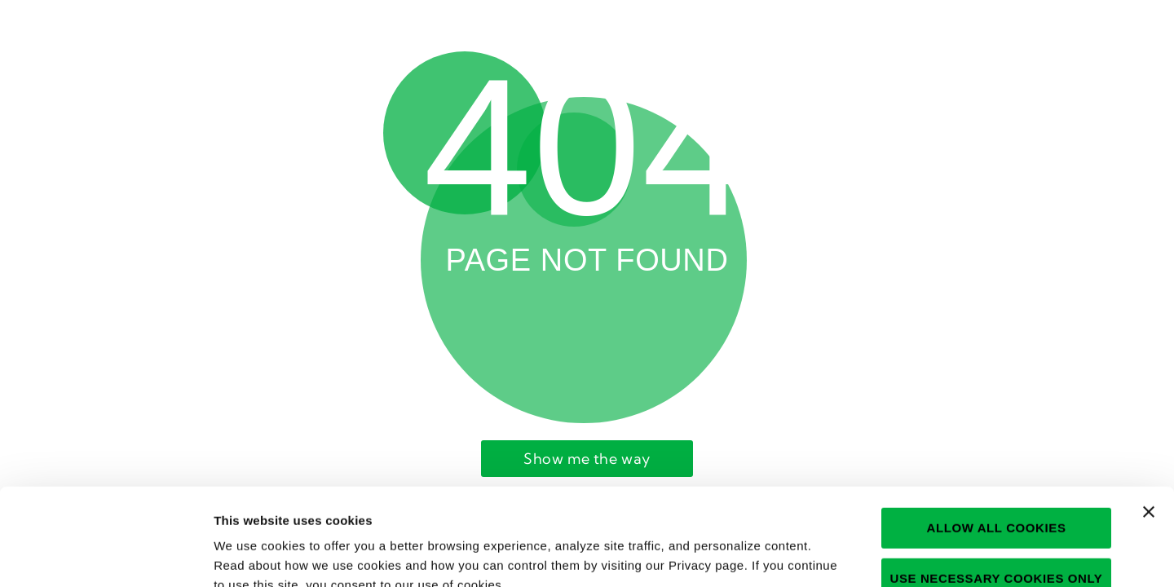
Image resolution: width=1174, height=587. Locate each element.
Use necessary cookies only (996, 481)
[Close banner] (1148, 415)
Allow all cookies (996, 431)
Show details (869, 555)
